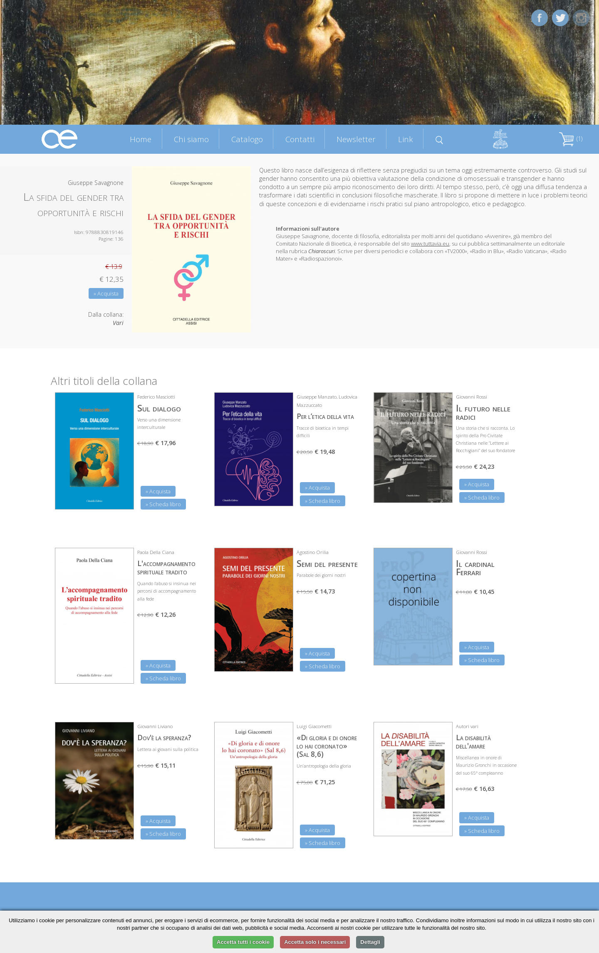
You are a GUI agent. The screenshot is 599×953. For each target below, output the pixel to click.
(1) (570, 139)
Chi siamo (191, 139)
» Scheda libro (163, 504)
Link (405, 139)
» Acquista (106, 293)
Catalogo (247, 139)
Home (140, 139)
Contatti (299, 139)
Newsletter (356, 139)
